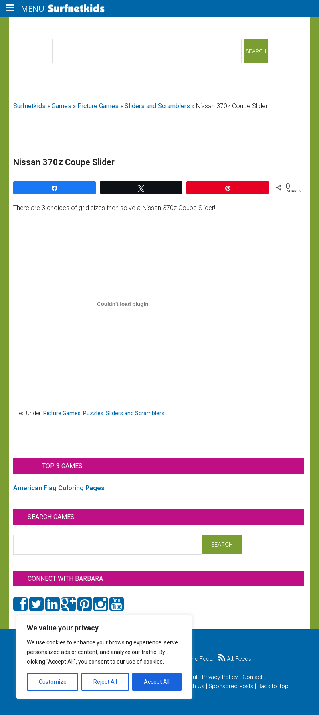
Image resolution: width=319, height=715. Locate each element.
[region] (104, 657)
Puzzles (93, 413)
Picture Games (98, 106)
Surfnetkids (29, 106)
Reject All (105, 682)
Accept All (157, 682)
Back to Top (273, 686)
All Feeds (234, 659)
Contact (252, 677)
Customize (53, 682)
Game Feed (193, 659)
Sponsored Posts (231, 686)
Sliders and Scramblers (157, 106)
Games (61, 106)
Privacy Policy (220, 677)
